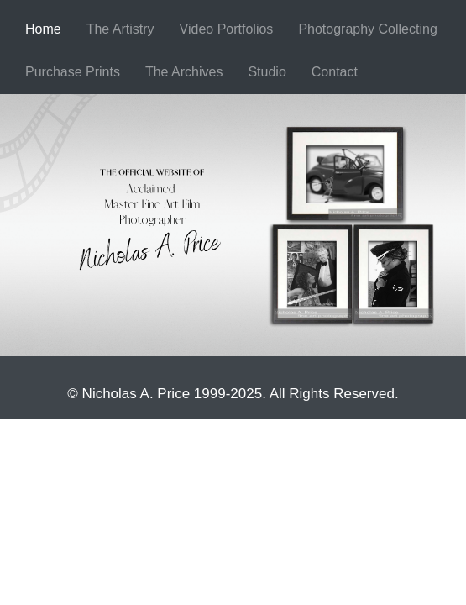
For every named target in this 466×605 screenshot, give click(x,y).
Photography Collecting (367, 29)
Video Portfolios (227, 29)
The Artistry (120, 29)
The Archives (184, 72)
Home (43, 29)
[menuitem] (43, 29)
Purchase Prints (72, 72)
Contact (335, 72)
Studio (266, 72)
